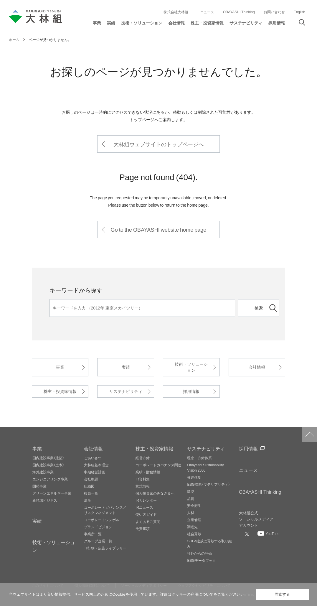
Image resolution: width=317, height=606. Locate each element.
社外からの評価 (199, 553)
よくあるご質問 (148, 521)
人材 (190, 512)
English (299, 11)
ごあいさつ (93, 457)
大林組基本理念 (96, 464)
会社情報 (257, 367)
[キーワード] (142, 308)
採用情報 (191, 391)
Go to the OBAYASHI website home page (159, 229)
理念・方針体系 (199, 457)
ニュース (207, 11)
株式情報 (143, 486)
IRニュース (144, 507)
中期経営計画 (94, 472)
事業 (60, 367)
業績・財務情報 (148, 472)
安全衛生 (194, 505)
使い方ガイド (146, 514)
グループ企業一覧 (98, 541)
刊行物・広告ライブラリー (105, 548)
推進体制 (194, 477)
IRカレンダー (146, 500)
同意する (282, 594)
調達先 (192, 526)
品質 (190, 498)
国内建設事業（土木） (48, 464)
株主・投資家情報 (60, 391)
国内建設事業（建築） (48, 457)
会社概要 (91, 479)
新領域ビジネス (44, 500)
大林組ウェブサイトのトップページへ (158, 144)
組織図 (89, 486)
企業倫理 (194, 519)
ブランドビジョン (98, 526)
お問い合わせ (274, 11)
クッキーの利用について (192, 594)
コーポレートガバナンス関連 (158, 464)
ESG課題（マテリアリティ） (208, 484)
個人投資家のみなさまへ (155, 493)
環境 (190, 491)
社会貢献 (194, 533)
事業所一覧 (93, 533)
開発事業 (39, 486)
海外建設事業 (43, 472)
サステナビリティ (125, 391)
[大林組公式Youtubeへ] (268, 533)
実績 (126, 367)
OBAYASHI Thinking (239, 11)
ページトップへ (309, 434)
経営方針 (143, 457)
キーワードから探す (76, 290)
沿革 (87, 500)
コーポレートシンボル (101, 519)
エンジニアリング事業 (50, 479)
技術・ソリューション (191, 367)
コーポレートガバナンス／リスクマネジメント (105, 510)
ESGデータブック (201, 560)
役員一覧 (91, 493)
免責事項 (143, 528)
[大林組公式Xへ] (247, 533)
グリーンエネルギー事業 (51, 493)
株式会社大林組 (176, 11)
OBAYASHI (260, 491)
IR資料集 (143, 479)
